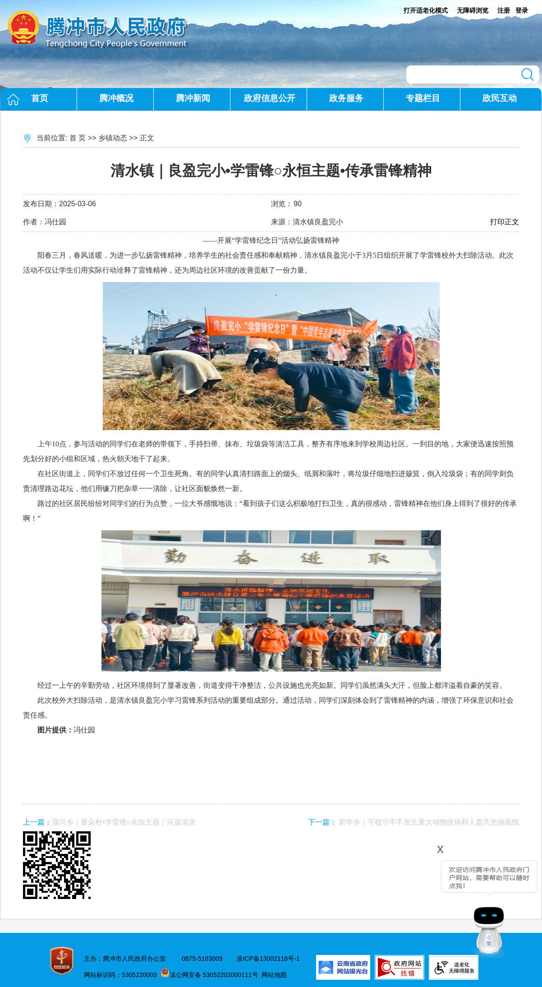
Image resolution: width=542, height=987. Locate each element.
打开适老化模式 (426, 10)
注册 (503, 10)
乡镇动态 (112, 138)
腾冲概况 (116, 98)
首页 (39, 98)
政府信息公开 (269, 98)
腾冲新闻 (193, 98)
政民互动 (499, 98)
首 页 (77, 138)
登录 (521, 10)
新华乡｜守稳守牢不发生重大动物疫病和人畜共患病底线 (429, 822)
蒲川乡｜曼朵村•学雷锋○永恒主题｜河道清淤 (124, 822)
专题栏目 (423, 98)
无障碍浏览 (472, 10)
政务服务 (346, 98)
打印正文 (504, 222)
